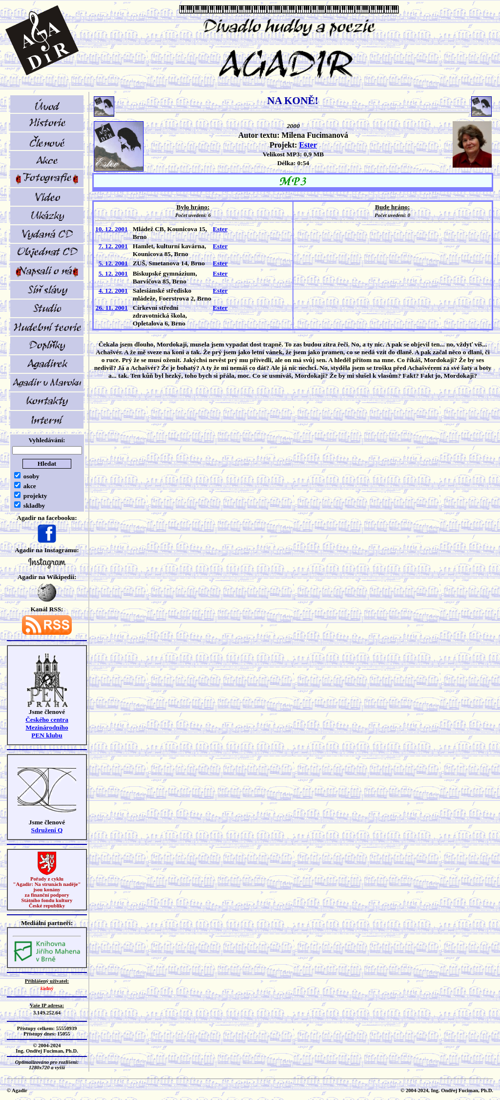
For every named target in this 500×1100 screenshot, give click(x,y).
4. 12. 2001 (113, 290)
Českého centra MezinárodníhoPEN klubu (46, 727)
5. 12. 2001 (113, 263)
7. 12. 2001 (113, 246)
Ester (308, 145)
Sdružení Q (47, 830)
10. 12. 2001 (111, 229)
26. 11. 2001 (112, 307)
